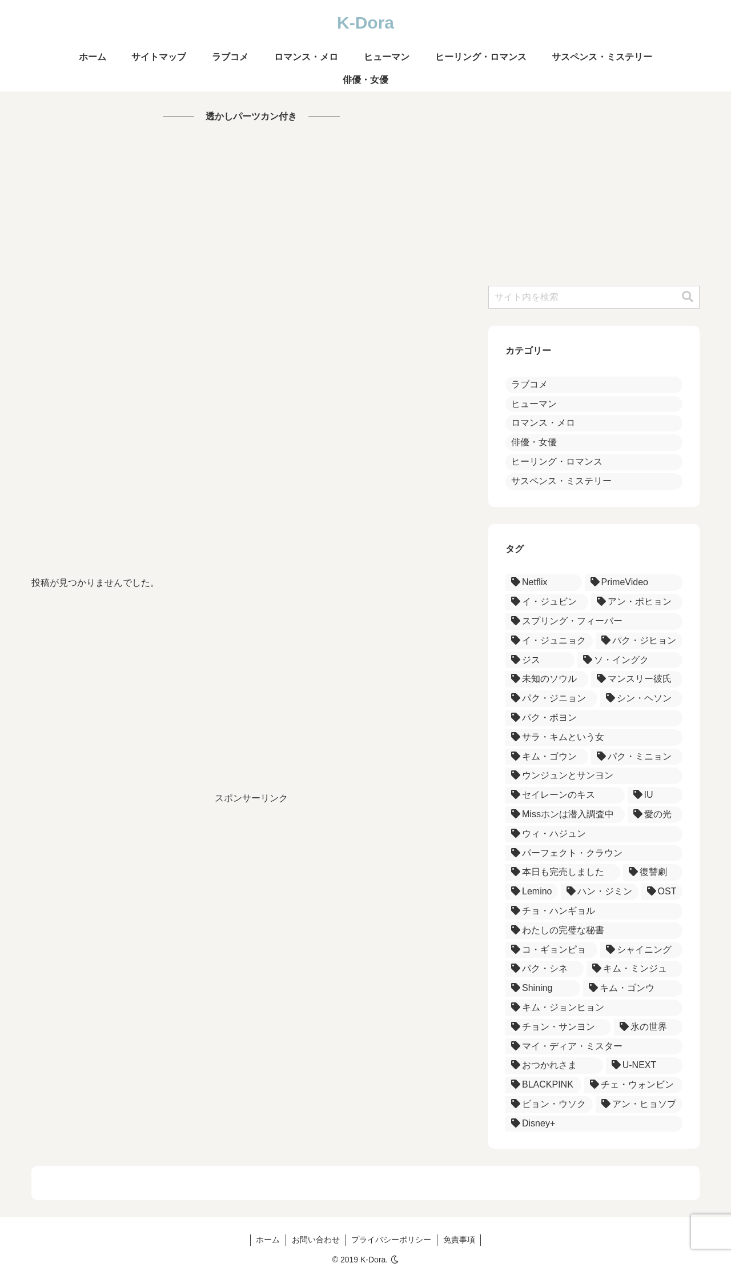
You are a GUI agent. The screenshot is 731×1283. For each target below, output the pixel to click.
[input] (594, 297)
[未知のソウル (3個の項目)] (546, 679)
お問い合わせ (316, 1239)
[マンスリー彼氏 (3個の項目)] (637, 679)
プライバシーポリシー (392, 1239)
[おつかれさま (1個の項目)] (554, 1065)
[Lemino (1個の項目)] (531, 892)
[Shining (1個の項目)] (542, 988)
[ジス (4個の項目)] (540, 660)
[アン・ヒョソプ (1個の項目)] (639, 1104)
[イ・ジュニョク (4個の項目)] (549, 641)
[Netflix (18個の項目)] (543, 582)
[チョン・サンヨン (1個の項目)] (558, 1027)
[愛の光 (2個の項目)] (655, 814)
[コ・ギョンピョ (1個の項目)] (551, 950)
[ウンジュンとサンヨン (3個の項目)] (593, 776)
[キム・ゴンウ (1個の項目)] (632, 988)
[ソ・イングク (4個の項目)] (630, 660)
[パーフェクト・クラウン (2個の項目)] (593, 853)
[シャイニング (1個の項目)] (641, 950)
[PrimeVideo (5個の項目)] (633, 582)
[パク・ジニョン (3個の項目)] (551, 698)
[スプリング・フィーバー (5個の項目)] (593, 621)
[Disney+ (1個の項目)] (593, 1124)
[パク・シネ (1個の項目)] (544, 969)
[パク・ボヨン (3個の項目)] (593, 718)
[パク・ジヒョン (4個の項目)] (639, 641)
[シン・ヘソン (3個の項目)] (641, 698)
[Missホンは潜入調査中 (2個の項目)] (565, 814)
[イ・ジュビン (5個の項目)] (546, 602)
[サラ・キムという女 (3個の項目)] (593, 737)
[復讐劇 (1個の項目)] (653, 872)
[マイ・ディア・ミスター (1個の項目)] (593, 1046)
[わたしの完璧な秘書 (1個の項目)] (593, 930)
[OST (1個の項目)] (661, 892)
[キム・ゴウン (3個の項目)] (546, 757)
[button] (687, 296)
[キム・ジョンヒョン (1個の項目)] (593, 1008)
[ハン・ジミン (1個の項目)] (599, 892)
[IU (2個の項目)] (655, 795)
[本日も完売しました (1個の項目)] (562, 872)
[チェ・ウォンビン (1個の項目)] (633, 1085)
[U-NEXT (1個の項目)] (644, 1065)
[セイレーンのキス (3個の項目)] (565, 795)
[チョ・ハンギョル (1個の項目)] (593, 911)
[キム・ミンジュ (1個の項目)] (635, 969)
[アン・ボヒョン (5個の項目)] (637, 602)
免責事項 (460, 1239)
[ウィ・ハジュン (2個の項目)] (593, 834)
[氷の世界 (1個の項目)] (648, 1027)
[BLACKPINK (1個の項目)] (543, 1085)
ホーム (268, 1239)
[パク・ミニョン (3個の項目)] (637, 757)
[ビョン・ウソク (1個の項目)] (549, 1104)
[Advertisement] (251, 349)
